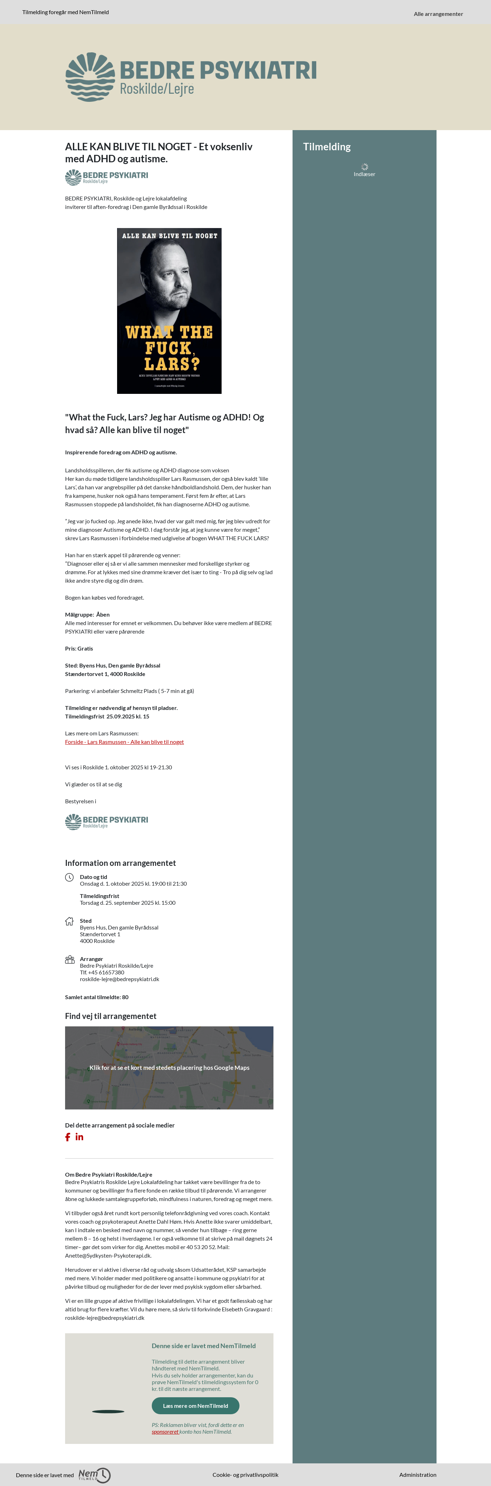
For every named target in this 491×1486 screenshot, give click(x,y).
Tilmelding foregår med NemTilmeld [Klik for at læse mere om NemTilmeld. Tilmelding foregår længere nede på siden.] (67, 11)
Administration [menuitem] (418, 1474)
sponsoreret (165, 1431)
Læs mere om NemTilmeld (201, 1405)
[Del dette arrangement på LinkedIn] (79, 1137)
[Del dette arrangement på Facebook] (67, 1137)
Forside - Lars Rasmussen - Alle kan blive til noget (124, 741)
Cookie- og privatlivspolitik (245, 1474)
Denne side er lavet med (63, 1476)
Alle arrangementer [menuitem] (438, 13)
